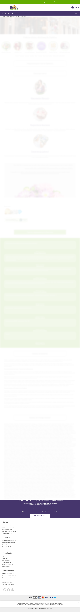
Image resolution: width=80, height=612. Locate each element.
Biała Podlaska (7, 432)
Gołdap (41, 473)
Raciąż (26, 489)
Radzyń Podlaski (51, 457)
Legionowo (42, 432)
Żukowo (39, 498)
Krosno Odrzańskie (57, 447)
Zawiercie (67, 432)
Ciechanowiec (39, 440)
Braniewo (22, 469)
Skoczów (72, 490)
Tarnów (46, 426)
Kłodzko (48, 446)
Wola (22, 497)
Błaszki (66, 437)
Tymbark (13, 495)
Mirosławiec (33, 482)
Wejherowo (11, 433)
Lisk (59, 449)
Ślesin (11, 494)
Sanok (34, 458)
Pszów (11, 489)
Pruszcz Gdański (58, 455)
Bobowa (6, 438)
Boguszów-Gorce (52, 467)
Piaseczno (73, 432)
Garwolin (6, 473)
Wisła (72, 495)
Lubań (61, 479)
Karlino (5, 477)
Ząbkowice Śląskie (23, 465)
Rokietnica (65, 489)
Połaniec (29, 455)
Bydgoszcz (35, 424)
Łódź (25, 424)
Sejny (26, 490)
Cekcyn (21, 470)
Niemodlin (69, 451)
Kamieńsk (67, 475)
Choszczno (54, 470)
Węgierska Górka (41, 495)
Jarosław (50, 436)
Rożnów (72, 457)
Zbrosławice (67, 497)
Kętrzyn (38, 446)
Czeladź (6, 441)
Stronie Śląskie (54, 491)
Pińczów (67, 486)
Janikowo (11, 475)
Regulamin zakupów (7, 546)
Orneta (50, 485)
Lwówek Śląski (30, 450)
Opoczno (20, 454)
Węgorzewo (7, 463)
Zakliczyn (40, 497)
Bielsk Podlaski (18, 467)
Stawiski (42, 491)
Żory (9, 430)
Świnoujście (51, 434)
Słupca (15, 491)
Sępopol (45, 458)
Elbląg (26, 426)
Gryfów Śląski (44, 474)
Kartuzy (11, 446)
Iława (65, 474)
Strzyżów (21, 461)
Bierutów (29, 467)
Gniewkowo (35, 473)
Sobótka (20, 491)
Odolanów (23, 485)
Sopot (47, 459)
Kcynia (10, 477)
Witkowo (6, 497)
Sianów (40, 490)
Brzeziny (57, 469)
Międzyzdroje (69, 450)
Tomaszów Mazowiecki (28, 430)
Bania (11, 437)
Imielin (71, 474)
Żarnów (48, 465)
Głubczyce (6, 444)
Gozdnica (41, 444)
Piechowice (61, 454)
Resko (67, 457)
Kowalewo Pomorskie (31, 447)
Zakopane (35, 465)
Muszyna (6, 483)
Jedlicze (26, 475)
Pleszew (6, 487)
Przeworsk (6, 457)
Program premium (6, 562)
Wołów (26, 497)
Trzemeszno (63, 494)
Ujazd (17, 495)
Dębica (6, 434)
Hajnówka (51, 474)
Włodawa (11, 497)
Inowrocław (44, 429)
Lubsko (15, 450)
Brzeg (49, 438)
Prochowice (56, 487)
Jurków (38, 445)
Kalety (57, 475)
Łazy (31, 481)
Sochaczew (15, 459)
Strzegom (60, 491)
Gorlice (17, 444)
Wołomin (49, 463)
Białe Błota (46, 437)
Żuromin (18, 466)
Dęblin (42, 441)
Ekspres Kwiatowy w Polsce (9, 540)
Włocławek (41, 426)
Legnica (65, 426)
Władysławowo (24, 463)
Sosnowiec (22, 425)
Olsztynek (39, 485)
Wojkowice (17, 497)
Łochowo (43, 481)
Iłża (68, 474)
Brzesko (47, 469)
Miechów (64, 481)
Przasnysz (6, 489)
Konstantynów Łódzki (61, 477)
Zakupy (40, 522)
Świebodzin (56, 461)
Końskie (66, 446)
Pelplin (47, 486)
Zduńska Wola (58, 434)
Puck (22, 457)
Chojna (22, 440)
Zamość (71, 429)
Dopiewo (48, 471)
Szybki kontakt (40, 571)
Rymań (14, 490)
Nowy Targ (57, 453)
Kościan (12, 478)
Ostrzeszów (7, 486)
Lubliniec (6, 450)
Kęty (34, 446)
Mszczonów (60, 482)
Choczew (18, 440)
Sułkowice (12, 493)
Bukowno (6, 470)
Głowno (11, 473)
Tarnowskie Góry (39, 430)
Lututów (24, 450)
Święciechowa (45, 494)
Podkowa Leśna (17, 455)
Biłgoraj (56, 437)
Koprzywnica (70, 477)
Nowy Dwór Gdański (65, 483)
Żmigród (30, 498)
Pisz (70, 486)
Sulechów (36, 461)
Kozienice (21, 478)
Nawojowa (63, 451)
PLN (9, 13)
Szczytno (58, 493)
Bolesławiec (19, 436)
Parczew (38, 486)
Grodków (29, 474)
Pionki (66, 454)
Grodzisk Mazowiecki (50, 444)
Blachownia (44, 467)
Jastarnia (26, 445)
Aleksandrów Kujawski (39, 466)
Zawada (53, 465)
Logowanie (4, 556)
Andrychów (69, 436)
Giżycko (53, 442)
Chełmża (26, 470)
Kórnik (49, 478)
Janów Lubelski (11, 445)
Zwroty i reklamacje (6, 533)
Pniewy (10, 487)
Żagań (21, 498)
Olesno (72, 453)
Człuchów (11, 441)
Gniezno (6, 429)
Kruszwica (6, 479)
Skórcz (5, 491)
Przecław (65, 455)
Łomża (5, 430)
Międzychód (11, 482)
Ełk (17, 430)
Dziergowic (37, 442)
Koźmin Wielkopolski (30, 478)
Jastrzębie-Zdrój (18, 428)
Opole (13, 425)
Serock (49, 458)
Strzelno (70, 491)
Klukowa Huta (59, 446)
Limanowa (41, 449)
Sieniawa (52, 490)
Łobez (61, 449)
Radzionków (41, 489)
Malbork (40, 436)
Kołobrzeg (15, 434)
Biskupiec (38, 467)
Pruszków (13, 430)
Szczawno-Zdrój (68, 461)
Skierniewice (25, 433)
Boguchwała (29, 438)
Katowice (49, 424)
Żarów (25, 498)
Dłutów (51, 441)
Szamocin (35, 493)
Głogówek (68, 442)
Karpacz (6, 446)
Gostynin (65, 473)
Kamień (62, 475)
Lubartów (66, 479)
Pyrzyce (26, 457)
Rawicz (51, 489)
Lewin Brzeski (33, 479)
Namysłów (57, 451)
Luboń (10, 450)
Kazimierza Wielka (27, 446)
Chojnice (29, 436)
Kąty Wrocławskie (17, 446)
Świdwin (50, 461)
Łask (20, 481)
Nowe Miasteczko (49, 453)
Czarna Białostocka (70, 440)
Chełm (20, 430)
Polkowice (46, 455)
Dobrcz (43, 471)
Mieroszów (69, 481)
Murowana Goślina (68, 482)
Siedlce (37, 428)
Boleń (33, 438)
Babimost (58, 466)
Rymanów (23, 458)
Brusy (30, 469)
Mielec (46, 430)
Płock (30, 426)
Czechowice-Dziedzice (9, 471)
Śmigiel (16, 494)
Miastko (57, 450)
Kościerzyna (12, 447)
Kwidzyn (13, 449)
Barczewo (7, 467)
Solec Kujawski (31, 491)
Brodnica (45, 438)
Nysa (25, 434)
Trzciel (25, 462)
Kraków (12, 424)
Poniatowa (36, 487)
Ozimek (50, 454)
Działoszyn (30, 442)
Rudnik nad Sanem (15, 458)
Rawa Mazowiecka (60, 457)
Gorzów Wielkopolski (9, 426)
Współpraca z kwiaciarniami (8, 542)
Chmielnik (12, 440)
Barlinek (15, 437)
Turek (46, 462)
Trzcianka (57, 494)
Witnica (18, 463)
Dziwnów (71, 471)
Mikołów (65, 434)
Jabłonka (6, 475)
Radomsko (73, 433)
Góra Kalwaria (23, 444)
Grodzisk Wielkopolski (61, 444)
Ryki (11, 490)
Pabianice (61, 429)
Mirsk (38, 482)
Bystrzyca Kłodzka (13, 470)
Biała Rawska (28, 437)
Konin (47, 428)
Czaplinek (62, 440)
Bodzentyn (16, 438)
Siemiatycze (46, 490)
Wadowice (67, 462)
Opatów (15, 454)
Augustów (6, 437)
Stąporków (66, 459)
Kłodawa (23, 477)
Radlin (30, 489)
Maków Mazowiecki (39, 450)
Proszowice (63, 487)
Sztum (11, 462)
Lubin (39, 429)
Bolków (65, 467)
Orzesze (55, 485)
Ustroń (54, 462)
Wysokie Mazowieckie (68, 463)
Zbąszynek (58, 465)
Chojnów (43, 470)
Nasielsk (21, 483)
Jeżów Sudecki (40, 475)
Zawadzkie (55, 497)
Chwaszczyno (61, 470)
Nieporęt (13, 453)
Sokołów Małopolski (24, 459)
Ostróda (39, 454)
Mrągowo (18, 451)
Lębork (22, 449)
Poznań (21, 424)
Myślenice (24, 451)
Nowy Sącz (25, 428)
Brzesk (53, 438)
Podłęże (24, 455)
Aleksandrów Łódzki (51, 466)
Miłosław (27, 482)
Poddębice (22, 487)
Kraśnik (50, 447)
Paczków (55, 454)
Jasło (21, 445)
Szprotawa (6, 462)
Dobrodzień (64, 441)
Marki (52, 450)
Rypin (18, 490)
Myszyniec (40, 451)
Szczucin (53, 493)
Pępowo (52, 486)
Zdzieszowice (65, 465)
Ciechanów (33, 434)
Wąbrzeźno (26, 495)
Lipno (46, 449)
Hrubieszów (60, 474)
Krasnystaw (59, 478)
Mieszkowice (7, 451)
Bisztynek (61, 437)
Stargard (70, 428)
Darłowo (39, 471)
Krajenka (53, 478)
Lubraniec (12, 481)
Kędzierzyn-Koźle (64, 430)
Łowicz (53, 481)
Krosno (10, 434)
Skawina (63, 458)
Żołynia (34, 498)
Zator (50, 497)
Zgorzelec (71, 465)
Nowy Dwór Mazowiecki (25, 453)
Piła (51, 428)
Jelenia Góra (32, 428)
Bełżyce (12, 467)
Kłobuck (43, 446)
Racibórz (48, 432)
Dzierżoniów (43, 442)
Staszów (37, 491)
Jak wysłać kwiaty (6, 525)
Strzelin (66, 491)
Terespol (51, 494)
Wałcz (72, 462)
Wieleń (52, 495)
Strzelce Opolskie (14, 461)
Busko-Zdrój (64, 438)
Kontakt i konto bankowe (8, 544)
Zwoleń (23, 466)
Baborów (64, 466)
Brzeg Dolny (41, 469)
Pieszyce (61, 486)
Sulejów (45, 461)
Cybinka (58, 440)
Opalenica (44, 485)
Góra (10, 474)
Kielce (63, 424)
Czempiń (18, 471)
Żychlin (43, 498)
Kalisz (60, 426)
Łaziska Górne (25, 481)
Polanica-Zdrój (35, 455)
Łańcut (17, 449)
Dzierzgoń (65, 471)
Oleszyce (33, 485)
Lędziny (39, 479)
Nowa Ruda (37, 483)
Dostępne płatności (7, 529)
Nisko (17, 453)
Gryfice (69, 444)
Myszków (35, 451)
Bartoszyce (21, 437)
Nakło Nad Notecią (13, 483)
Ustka (50, 462)
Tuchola (69, 494)
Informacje (40, 537)
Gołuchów (59, 473)
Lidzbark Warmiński (33, 449)
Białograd (40, 437)
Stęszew (47, 491)
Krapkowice (44, 447)
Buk (61, 469)
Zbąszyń (61, 497)
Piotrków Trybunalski (53, 429)
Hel (55, 474)
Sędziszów (39, 458)
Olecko (28, 485)
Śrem (51, 459)
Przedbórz (70, 455)
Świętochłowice (60, 432)
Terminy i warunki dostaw (8, 527)
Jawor (21, 475)
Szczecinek (44, 434)
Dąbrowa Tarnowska (31, 441)
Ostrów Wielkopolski (32, 429)
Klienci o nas (5, 549)
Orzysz (59, 485)
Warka (21, 495)
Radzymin (44, 457)
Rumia (6, 433)
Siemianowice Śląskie (57, 428)
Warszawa (6, 424)
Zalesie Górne (41, 465)
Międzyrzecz (62, 450)
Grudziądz (70, 426)
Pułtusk (16, 489)
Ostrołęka (53, 432)
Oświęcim (58, 436)
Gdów (48, 442)
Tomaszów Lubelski (18, 462)
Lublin (44, 424)
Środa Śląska (21, 494)
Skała (58, 458)
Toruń (72, 424)
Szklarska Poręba (65, 493)
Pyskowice (21, 489)
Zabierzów (15, 465)
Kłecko (18, 477)
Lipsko (52, 479)
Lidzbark (48, 479)
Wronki (30, 497)
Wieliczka (13, 463)
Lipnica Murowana (52, 449)
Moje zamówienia (6, 560)
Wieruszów (62, 495)
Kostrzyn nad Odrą (20, 447)
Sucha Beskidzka (29, 461)
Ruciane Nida (7, 458)
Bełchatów (14, 432)
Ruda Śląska (65, 425)
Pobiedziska (16, 487)
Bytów (73, 438)
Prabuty (46, 487)
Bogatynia (22, 438)
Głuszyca (29, 473)
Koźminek (38, 478)
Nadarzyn (46, 451)
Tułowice (42, 462)
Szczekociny (47, 493)
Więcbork (68, 495)
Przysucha (12, 457)
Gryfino (73, 444)
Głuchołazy (23, 473)
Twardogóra (8, 495)
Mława (42, 482)
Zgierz (28, 432)
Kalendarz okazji (6, 566)
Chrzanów (33, 440)
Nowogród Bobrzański (54, 483)
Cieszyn (53, 440)
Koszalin (57, 426)
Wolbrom (38, 463)
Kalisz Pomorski (45, 445)
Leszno (66, 429)
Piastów (57, 486)
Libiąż (43, 479)
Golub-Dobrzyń (47, 473)
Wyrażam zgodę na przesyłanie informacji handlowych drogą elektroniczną (41, 511)
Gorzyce (36, 444)
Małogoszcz (47, 450)
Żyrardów (34, 436)
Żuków (13, 466)
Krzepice (12, 479)
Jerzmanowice (32, 445)
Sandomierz (29, 458)
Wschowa (59, 463)
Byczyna (69, 438)
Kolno (39, 477)
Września (54, 463)
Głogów (66, 428)
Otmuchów (45, 454)
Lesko (24, 479)
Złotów (17, 498)
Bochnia (11, 438)
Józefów (53, 475)
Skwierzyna (68, 458)
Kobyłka (28, 477)
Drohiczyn (54, 471)
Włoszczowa (32, 463)
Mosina (55, 482)
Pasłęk (43, 486)
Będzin (24, 432)
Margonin (58, 481)
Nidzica (26, 483)
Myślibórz (29, 451)
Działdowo (59, 471)
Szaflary (30, 493)
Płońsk (11, 455)
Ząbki (11, 465)
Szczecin (29, 424)
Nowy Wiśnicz (11, 485)
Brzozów (58, 438)
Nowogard (63, 453)
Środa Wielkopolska (58, 459)
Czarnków (67, 470)
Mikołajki (13, 451)
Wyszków (6, 465)
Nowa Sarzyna (44, 483)
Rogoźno (59, 489)
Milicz (22, 482)
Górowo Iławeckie (16, 474)
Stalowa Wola (55, 430)
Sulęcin (41, 461)
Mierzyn (6, 482)
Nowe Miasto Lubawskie (38, 453)
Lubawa (71, 479)
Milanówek (18, 482)
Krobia (65, 478)
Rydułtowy (6, 490)
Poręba (41, 487)
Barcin (73, 466)
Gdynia (59, 424)
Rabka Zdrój (32, 457)
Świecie (61, 461)
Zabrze (37, 425)
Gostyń (70, 473)
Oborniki (18, 485)
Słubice (10, 459)
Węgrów (48, 495)
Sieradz (21, 434)
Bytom (48, 425)
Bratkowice (39, 438)
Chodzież (37, 470)
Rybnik (59, 425)
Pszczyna (18, 457)
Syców (26, 493)
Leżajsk (26, 449)
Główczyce (17, 473)
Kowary (16, 478)
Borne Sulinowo (15, 469)
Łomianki (49, 481)
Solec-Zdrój (42, 459)
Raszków (46, 489)
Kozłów (39, 447)
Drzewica (18, 442)
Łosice (70, 449)
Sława (6, 459)
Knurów (45, 436)
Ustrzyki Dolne (60, 462)
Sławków (10, 491)
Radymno (34, 489)
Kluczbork (53, 446)
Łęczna (34, 481)
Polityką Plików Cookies (56, 603)
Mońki (51, 482)
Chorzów (51, 426)
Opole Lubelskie (27, 454)
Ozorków (13, 486)
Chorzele (27, 440)
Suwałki (24, 429)
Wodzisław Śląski (34, 433)
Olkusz (10, 454)
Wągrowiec (33, 495)
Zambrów (46, 497)
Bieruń (24, 467)
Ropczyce (70, 489)
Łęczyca (39, 481)
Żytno (27, 466)
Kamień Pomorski (54, 445)
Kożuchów (44, 478)
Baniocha (69, 466)
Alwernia (63, 436)
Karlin (73, 445)
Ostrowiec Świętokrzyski (15, 429)
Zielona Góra (54, 425)
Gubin (5, 445)
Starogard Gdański (47, 433)
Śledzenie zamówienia (7, 564)
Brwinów (35, 469)
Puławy (40, 433)
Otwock (39, 434)
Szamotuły (41, 493)
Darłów (38, 441)
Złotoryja (12, 498)
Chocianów (31, 470)
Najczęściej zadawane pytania (9, 531)
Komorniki (52, 477)
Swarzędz (21, 493)
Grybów (38, 474)
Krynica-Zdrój (66, 447)
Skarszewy (66, 490)
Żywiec (31, 466)
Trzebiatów (31, 462)
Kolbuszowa (34, 477)
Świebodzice (28, 494)
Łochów (66, 449)
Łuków (19, 450)
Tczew (50, 430)
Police (41, 455)
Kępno (14, 477)
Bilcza (33, 467)
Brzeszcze (52, 469)
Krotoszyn (69, 478)
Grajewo (24, 474)
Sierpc (56, 490)
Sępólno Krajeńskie (33, 490)
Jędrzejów (47, 475)
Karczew (69, 445)
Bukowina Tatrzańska (68, 469)
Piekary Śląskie (34, 432)
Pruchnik (69, 487)
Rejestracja (5, 558)
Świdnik (24, 436)
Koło (47, 477)
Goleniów (12, 444)
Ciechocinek (47, 440)
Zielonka (6, 466)
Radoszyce (38, 457)
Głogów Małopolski (60, 442)
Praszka (51, 487)
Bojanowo (59, 467)
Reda (55, 489)
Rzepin (22, 490)
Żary (54, 436)
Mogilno (47, 482)
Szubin (72, 493)
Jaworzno (6, 428)
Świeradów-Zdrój (36, 494)
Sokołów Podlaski (34, 459)
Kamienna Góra (62, 445)
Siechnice (54, 458)
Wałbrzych (34, 426)
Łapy (16, 481)
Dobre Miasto (56, 441)
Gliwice (33, 425)
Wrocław (16, 424)
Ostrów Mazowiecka (67, 485)
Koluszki (44, 477)
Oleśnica (6, 454)
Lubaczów (57, 479)
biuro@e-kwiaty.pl (10, 578)
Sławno (74, 458)
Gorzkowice (30, 444)
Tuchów (74, 494)
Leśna (28, 479)
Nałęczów (52, 451)
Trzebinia (37, 462)
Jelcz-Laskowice (32, 475)
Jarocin (17, 445)
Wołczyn (44, 463)
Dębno (46, 441)
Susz (17, 493)
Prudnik (51, 455)
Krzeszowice (7, 449)
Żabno (30, 465)
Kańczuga (72, 475)
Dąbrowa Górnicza (19, 426)
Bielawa (52, 437)
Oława (68, 453)
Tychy (70, 425)
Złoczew (7, 498)
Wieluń (57, 495)
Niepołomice (7, 453)
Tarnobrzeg (56, 433)
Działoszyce (24, 442)
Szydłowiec (7, 494)
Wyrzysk (35, 497)
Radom (17, 425)
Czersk (22, 471)
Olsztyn (68, 424)
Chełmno (7, 440)
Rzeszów (28, 425)
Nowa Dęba (31, 483)
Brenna (27, 469)
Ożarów (18, 486)
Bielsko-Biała (43, 425)
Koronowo (6, 478)
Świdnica (20, 432)
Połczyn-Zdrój (29, 487)
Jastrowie (17, 475)
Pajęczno (33, 486)
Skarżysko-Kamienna (65, 433)
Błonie (70, 437)
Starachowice (18, 433)
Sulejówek (6, 493)
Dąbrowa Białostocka (19, 441)
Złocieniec (73, 497)
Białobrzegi (34, 437)
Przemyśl (71, 430)
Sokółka (24, 491)
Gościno (6, 474)
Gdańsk (40, 424)
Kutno (28, 434)
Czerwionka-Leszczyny (30, 471)
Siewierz (61, 490)
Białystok (54, 424)
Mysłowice (42, 428)
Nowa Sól (12, 436)
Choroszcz (48, 470)
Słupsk (11, 428)
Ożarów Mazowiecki (25, 486)
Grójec (34, 474)
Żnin (10, 466)
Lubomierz (6, 481)
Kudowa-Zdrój (18, 479)
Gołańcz (54, 473)
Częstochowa (7, 425)
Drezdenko (12, 442)
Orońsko (34, 454)
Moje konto (40, 553)
